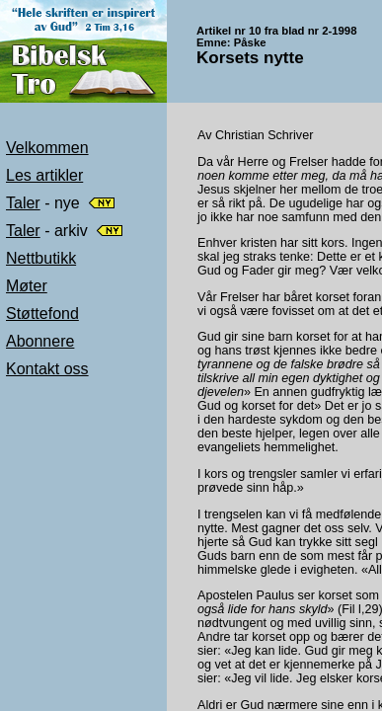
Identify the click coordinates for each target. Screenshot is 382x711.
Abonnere (40, 341)
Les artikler (44, 175)
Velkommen (47, 147)
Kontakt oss (47, 368)
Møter (26, 285)
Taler (23, 203)
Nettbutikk (41, 258)
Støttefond (42, 313)
